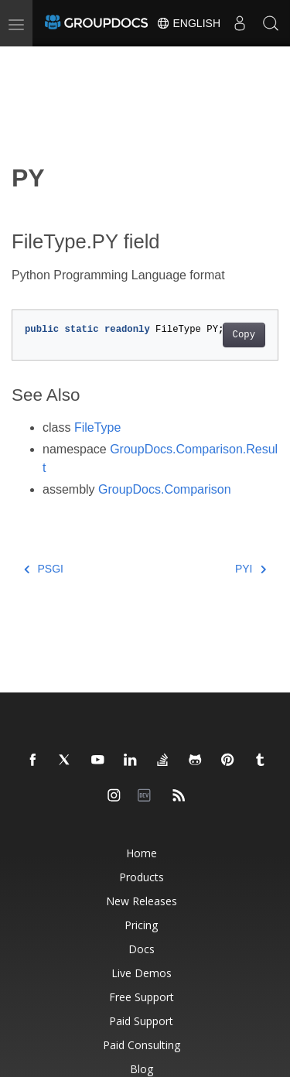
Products (141, 877)
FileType (97, 427)
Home (141, 853)
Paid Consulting (141, 1045)
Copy (244, 335)
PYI (250, 568)
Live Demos (141, 973)
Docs (141, 949)
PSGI (43, 568)
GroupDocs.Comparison (164, 489)
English (188, 23)
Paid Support (141, 1021)
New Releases (141, 901)
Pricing (141, 925)
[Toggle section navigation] (25, 59)
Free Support (141, 997)
